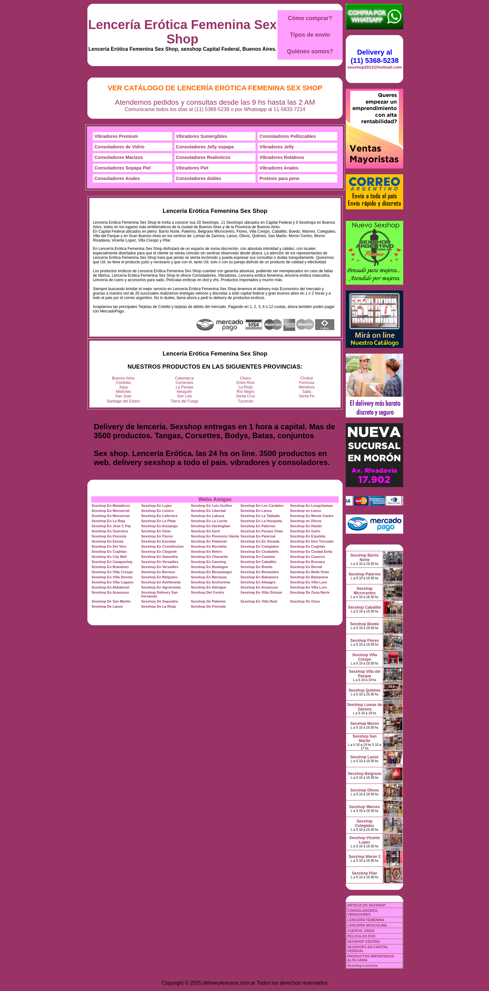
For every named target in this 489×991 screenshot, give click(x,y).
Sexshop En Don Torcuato (312, 541)
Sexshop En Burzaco (307, 562)
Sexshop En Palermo (258, 526)
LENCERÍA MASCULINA (367, 925)
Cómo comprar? (310, 18)
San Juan (123, 396)
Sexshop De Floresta (208, 606)
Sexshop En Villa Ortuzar (261, 592)
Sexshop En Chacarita (209, 557)
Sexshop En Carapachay (112, 562)
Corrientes (184, 382)
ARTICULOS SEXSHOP (366, 905)
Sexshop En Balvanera (259, 577)
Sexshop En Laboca (207, 516)
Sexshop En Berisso (158, 572)
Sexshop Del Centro (207, 592)
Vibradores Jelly (276, 146)
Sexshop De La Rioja (158, 606)
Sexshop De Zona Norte (310, 592)
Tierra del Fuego (184, 401)
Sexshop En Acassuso (259, 587)
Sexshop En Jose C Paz (111, 526)
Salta (306, 391)
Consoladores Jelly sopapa (205, 146)
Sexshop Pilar (364, 873)
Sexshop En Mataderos (111, 505)
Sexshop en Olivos (305, 521)
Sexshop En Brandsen (110, 567)
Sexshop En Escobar (158, 541)
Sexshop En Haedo (306, 526)
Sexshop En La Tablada (260, 516)
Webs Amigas (215, 499)
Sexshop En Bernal (306, 567)
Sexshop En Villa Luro (308, 582)
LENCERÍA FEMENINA (365, 920)
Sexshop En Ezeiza (107, 541)
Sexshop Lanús (365, 757)
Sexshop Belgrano (364, 773)
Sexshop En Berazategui (211, 572)
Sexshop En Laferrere (159, 516)
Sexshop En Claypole (159, 551)
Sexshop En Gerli (205, 531)
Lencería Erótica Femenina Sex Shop (182, 32)
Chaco (245, 378)
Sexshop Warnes (364, 807)
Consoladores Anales (117, 178)
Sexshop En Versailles (160, 562)
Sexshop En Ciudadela (259, 551)
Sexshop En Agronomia (161, 587)
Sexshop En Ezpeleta (307, 536)
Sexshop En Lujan (156, 505)
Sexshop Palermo (365, 574)
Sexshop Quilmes (365, 690)
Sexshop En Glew (156, 531)
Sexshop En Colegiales (260, 546)
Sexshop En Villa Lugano (112, 582)
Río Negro (245, 391)
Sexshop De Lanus (107, 606)
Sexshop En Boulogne (209, 567)
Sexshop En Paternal (258, 536)
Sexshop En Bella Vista (309, 572)
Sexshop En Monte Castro (311, 516)
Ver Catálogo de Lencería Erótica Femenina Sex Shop (214, 88)
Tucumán (246, 401)
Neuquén (184, 391)
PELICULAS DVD (361, 936)
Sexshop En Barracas (209, 577)
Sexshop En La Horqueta (261, 521)
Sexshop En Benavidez (260, 572)
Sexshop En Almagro (258, 582)
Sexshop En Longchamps (311, 505)
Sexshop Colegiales (364, 823)
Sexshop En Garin (305, 531)
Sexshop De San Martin (111, 601)
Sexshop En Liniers (157, 511)
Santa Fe (307, 396)
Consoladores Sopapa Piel (122, 167)
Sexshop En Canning (208, 562)
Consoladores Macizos (118, 157)
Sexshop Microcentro (365, 590)
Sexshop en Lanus (305, 511)
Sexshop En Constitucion (162, 546)
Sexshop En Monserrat (111, 511)
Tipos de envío (310, 35)
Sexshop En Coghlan (307, 546)
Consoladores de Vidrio (119, 146)
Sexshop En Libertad (208, 511)
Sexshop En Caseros (307, 557)
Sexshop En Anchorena (210, 582)
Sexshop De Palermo (208, 601)
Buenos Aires (123, 378)
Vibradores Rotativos (281, 157)
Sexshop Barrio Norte (365, 557)
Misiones (123, 391)
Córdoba (123, 382)
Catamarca (184, 378)
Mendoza (307, 387)
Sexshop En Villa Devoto (112, 577)
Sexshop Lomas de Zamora (364, 706)
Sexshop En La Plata (158, 521)
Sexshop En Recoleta (208, 546)
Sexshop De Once (305, 601)
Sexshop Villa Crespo (364, 657)
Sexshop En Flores (157, 536)
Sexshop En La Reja (108, 521)
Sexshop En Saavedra (159, 557)
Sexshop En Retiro (206, 551)
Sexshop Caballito (364, 607)
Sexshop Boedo (364, 624)
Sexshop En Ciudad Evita (311, 551)
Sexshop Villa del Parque (364, 673)
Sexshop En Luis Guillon (211, 505)
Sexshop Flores (364, 640)
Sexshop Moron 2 (365, 856)
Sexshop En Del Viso (109, 546)
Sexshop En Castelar (258, 557)
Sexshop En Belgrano (159, 577)
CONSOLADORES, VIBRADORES (362, 912)
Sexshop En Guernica (110, 531)
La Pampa (184, 387)
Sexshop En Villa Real (259, 601)
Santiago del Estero (123, 401)
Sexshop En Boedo (256, 567)
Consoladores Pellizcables (287, 136)
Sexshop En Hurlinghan (210, 526)
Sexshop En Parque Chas (262, 531)
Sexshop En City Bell (109, 557)
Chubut (306, 378)
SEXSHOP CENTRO (363, 941)
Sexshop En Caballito (258, 562)
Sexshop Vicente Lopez (364, 840)
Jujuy (123, 387)
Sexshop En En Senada (260, 541)
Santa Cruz (245, 396)
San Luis (184, 396)
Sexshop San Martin (364, 738)
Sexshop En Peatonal (208, 541)
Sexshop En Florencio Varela (215, 536)
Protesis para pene (279, 178)
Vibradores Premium (116, 136)
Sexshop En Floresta (109, 536)
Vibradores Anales (278, 167)
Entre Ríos (245, 382)
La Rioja (246, 387)
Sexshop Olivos (364, 790)
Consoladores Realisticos (203, 157)
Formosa (306, 382)
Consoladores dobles (198, 178)
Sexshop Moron (364, 723)
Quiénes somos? (310, 51)
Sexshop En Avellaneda (161, 582)
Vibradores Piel (192, 167)
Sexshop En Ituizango (159, 526)
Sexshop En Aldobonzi (111, 587)
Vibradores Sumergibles (201, 136)
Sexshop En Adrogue (208, 587)
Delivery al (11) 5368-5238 (374, 56)
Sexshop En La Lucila (209, 521)
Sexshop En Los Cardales (262, 505)
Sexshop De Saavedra (159, 601)
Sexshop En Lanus (256, 511)
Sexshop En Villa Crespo (112, 572)
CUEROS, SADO (360, 931)
